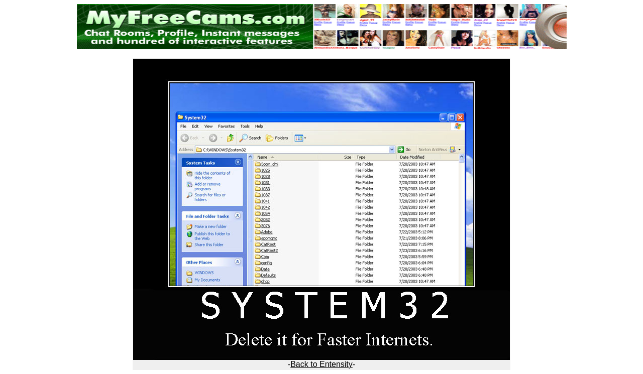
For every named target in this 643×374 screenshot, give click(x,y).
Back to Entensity (321, 364)
